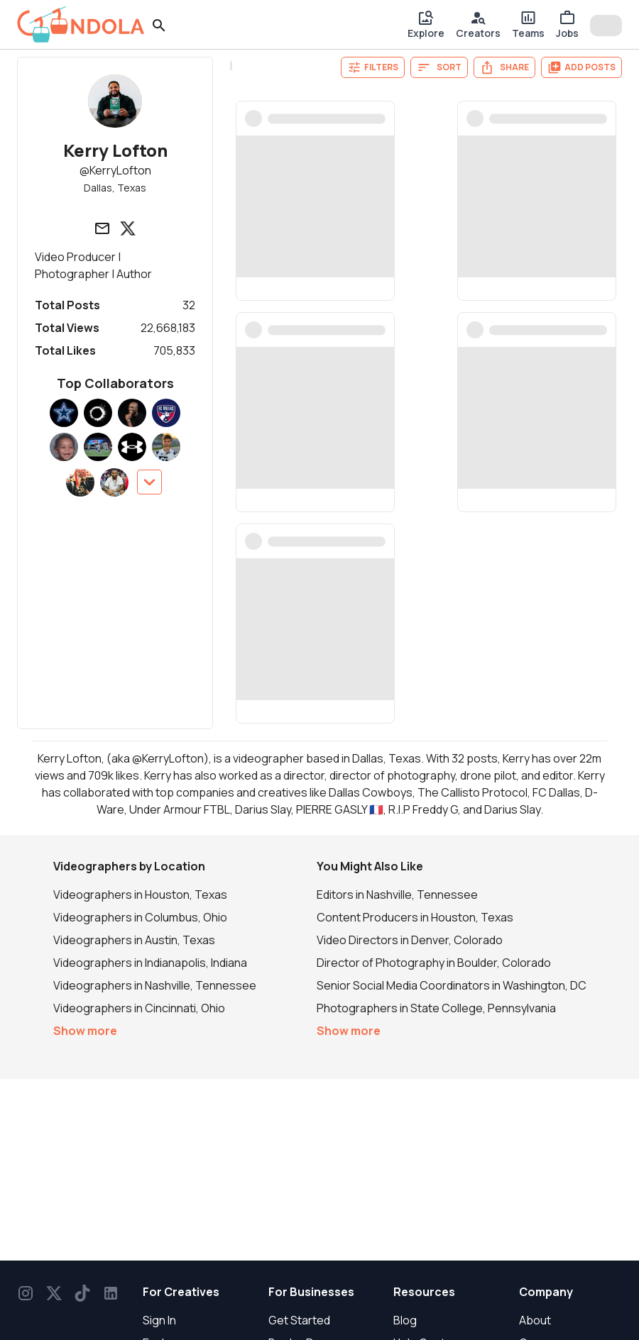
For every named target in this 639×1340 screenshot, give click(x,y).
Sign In (159, 1320)
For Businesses (311, 1292)
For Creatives (181, 1292)
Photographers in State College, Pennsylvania (436, 1008)
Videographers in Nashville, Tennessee (154, 985)
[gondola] (81, 24)
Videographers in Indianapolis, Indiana (150, 962)
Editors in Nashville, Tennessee (397, 894)
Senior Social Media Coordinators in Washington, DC (451, 985)
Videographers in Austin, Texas (134, 940)
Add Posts (581, 67)
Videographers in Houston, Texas (140, 894)
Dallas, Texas (115, 187)
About (535, 1320)
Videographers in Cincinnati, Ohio (139, 1008)
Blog (405, 1320)
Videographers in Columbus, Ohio (140, 917)
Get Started (299, 1320)
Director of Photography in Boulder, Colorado (434, 962)
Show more (85, 1031)
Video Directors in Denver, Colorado (410, 940)
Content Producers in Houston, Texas (415, 917)
